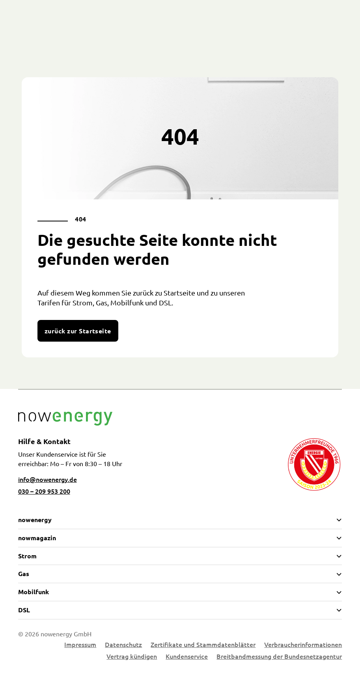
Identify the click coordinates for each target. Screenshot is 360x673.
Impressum (80, 645)
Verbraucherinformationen (303, 645)
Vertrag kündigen (131, 656)
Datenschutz (123, 645)
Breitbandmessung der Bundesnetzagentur (279, 656)
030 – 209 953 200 (44, 491)
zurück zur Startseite (78, 331)
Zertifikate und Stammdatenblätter (203, 645)
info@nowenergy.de (47, 479)
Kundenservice (187, 656)
